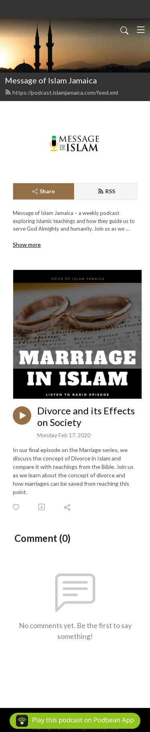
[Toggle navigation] (141, 29)
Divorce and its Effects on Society (86, 416)
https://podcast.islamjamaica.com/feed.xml (61, 92)
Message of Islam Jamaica (51, 80)
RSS (106, 191)
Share (43, 191)
